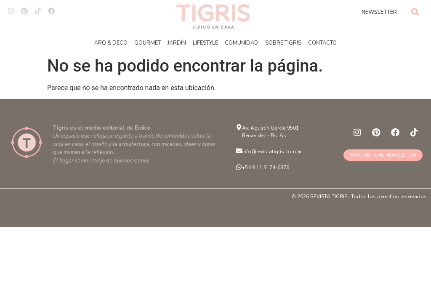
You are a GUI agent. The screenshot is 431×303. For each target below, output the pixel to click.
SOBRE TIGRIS (283, 43)
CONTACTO (322, 43)
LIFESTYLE (205, 43)
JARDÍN (177, 43)
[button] (415, 11)
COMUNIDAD (241, 43)
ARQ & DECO (111, 43)
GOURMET (147, 43)
